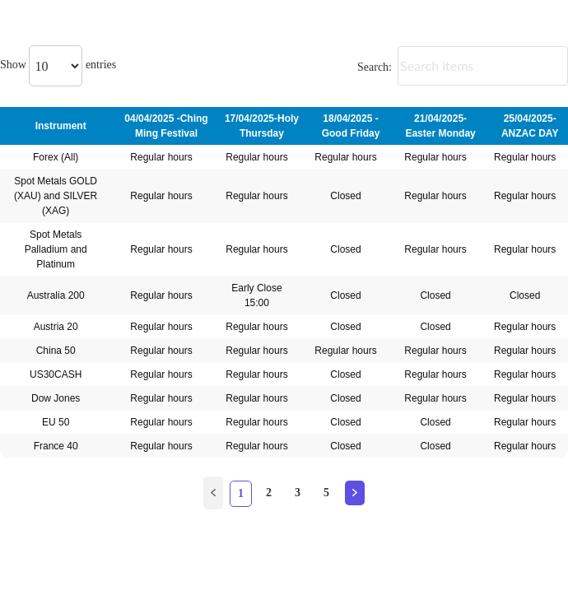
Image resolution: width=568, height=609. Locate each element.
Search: (462, 67)
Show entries (58, 64)
